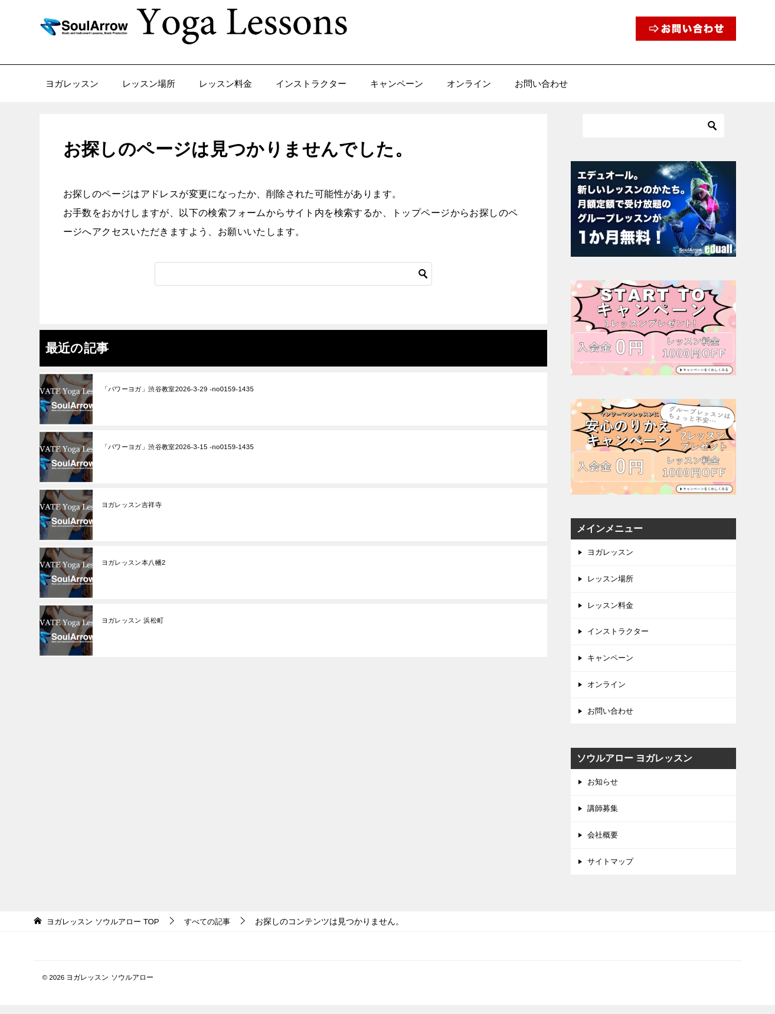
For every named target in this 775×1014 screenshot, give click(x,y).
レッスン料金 (225, 83)
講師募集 (603, 815)
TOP (107, 930)
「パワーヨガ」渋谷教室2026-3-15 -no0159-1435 (184, 447)
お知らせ (603, 788)
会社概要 (603, 843)
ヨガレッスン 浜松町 (135, 621)
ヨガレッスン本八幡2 (137, 563)
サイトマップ (612, 870)
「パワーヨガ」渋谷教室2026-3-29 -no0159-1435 (184, 389)
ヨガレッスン (72, 83)
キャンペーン (396, 83)
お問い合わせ (541, 83)
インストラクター (311, 83)
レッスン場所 (148, 83)
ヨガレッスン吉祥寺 (135, 505)
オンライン (469, 83)
